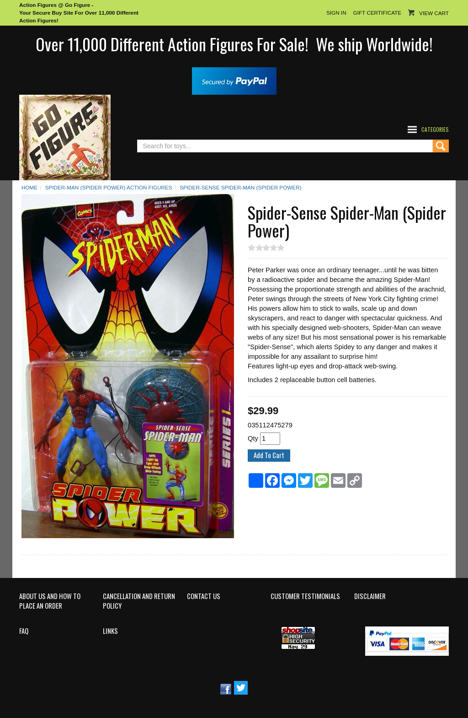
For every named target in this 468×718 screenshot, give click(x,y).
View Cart (434, 13)
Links (110, 631)
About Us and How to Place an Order (49, 601)
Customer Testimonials (305, 596)
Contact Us (203, 596)
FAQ (23, 631)
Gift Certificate (377, 13)
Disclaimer (370, 596)
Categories (435, 129)
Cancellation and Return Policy (139, 601)
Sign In (336, 13)
